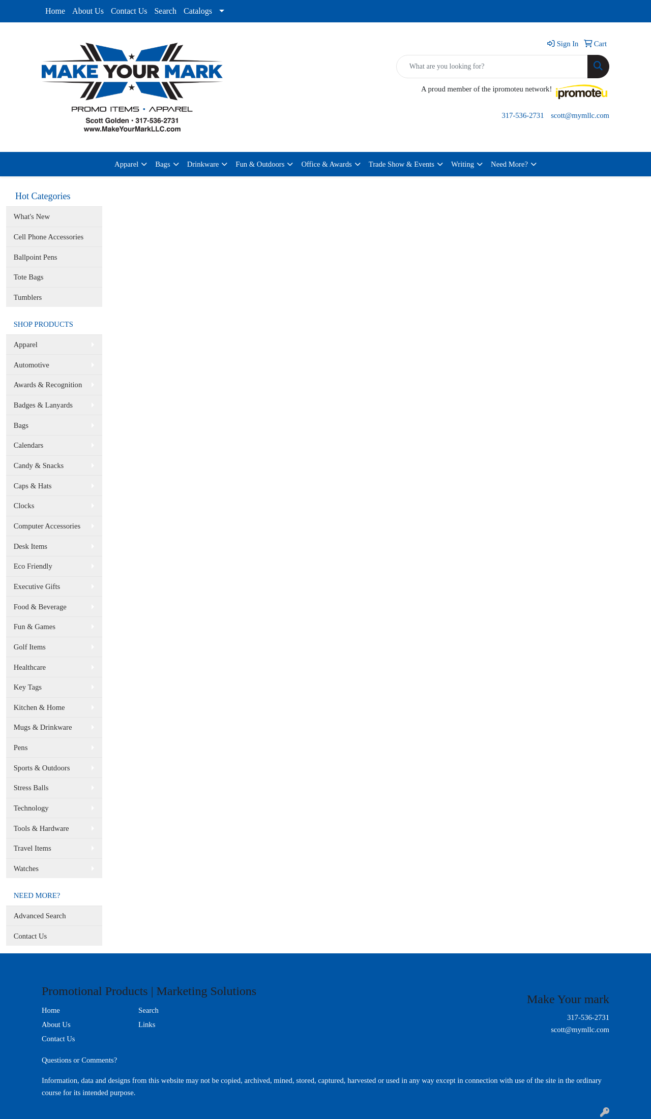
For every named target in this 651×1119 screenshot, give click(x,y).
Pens (21, 747)
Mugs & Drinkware (43, 727)
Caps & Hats (33, 486)
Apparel (126, 164)
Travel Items (32, 848)
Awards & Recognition (48, 385)
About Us (88, 11)
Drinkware (203, 164)
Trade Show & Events (401, 164)
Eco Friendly (33, 566)
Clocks (24, 506)
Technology (31, 808)
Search (165, 11)
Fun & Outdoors (259, 164)
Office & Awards (326, 164)
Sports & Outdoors (42, 768)
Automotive (31, 365)
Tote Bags (29, 277)
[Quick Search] (492, 66)
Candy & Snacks (39, 465)
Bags (162, 164)
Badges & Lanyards (43, 405)
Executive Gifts (37, 586)
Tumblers (28, 297)
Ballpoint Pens (35, 257)
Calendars (29, 445)
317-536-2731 (522, 115)
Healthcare (30, 667)
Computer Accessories (47, 526)
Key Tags (28, 687)
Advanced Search (40, 916)
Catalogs (198, 11)
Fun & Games (34, 627)
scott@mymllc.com (580, 115)
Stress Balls (31, 788)
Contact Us (129, 11)
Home (55, 11)
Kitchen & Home (39, 707)
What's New (32, 216)
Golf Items (30, 647)
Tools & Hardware (41, 828)
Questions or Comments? (79, 1060)
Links (146, 1024)
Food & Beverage (40, 607)
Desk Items (30, 546)
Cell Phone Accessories (49, 237)
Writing (462, 164)
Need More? (509, 164)
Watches (26, 868)
